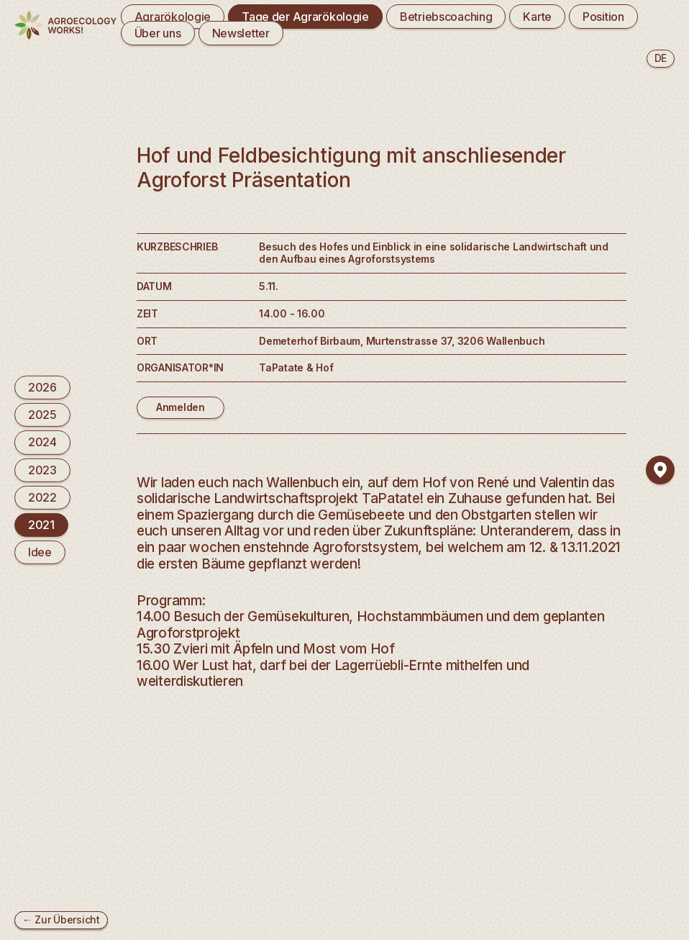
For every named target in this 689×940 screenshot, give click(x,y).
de (660, 58)
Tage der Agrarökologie (305, 16)
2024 (42, 442)
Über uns (157, 33)
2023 (42, 469)
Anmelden (180, 407)
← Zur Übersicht (61, 919)
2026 (42, 387)
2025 (42, 414)
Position (603, 16)
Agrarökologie (172, 16)
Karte (537, 16)
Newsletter (241, 33)
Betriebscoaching (446, 16)
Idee (40, 552)
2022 (42, 497)
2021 (41, 525)
